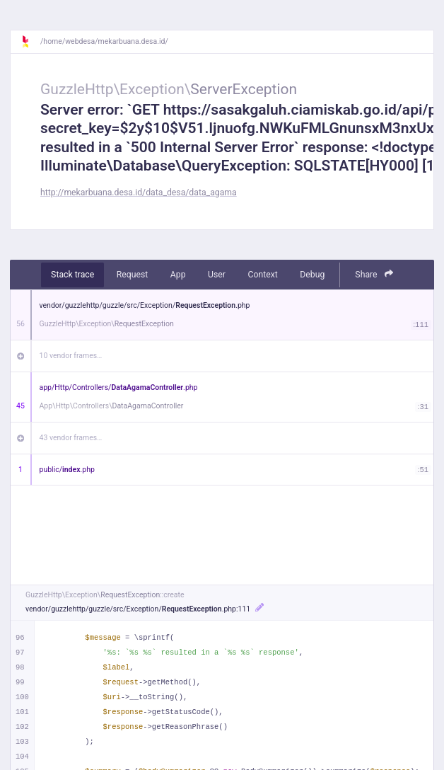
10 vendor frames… (71, 355)
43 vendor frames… (71, 437)
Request (132, 275)
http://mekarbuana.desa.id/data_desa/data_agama (138, 192)
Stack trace (72, 275)
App (178, 275)
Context (262, 275)
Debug (312, 275)
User (217, 275)
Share (374, 274)
